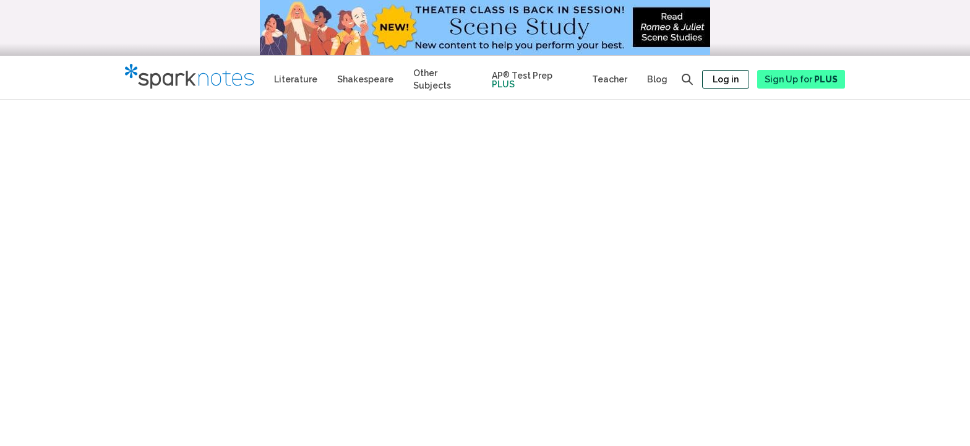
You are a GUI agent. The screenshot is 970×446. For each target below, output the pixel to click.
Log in (726, 79)
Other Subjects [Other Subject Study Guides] (432, 79)
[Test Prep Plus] (532, 77)
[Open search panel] (687, 79)
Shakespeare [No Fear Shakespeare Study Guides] (365, 79)
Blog (657, 79)
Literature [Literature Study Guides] (295, 79)
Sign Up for (801, 79)
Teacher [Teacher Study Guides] (609, 79)
